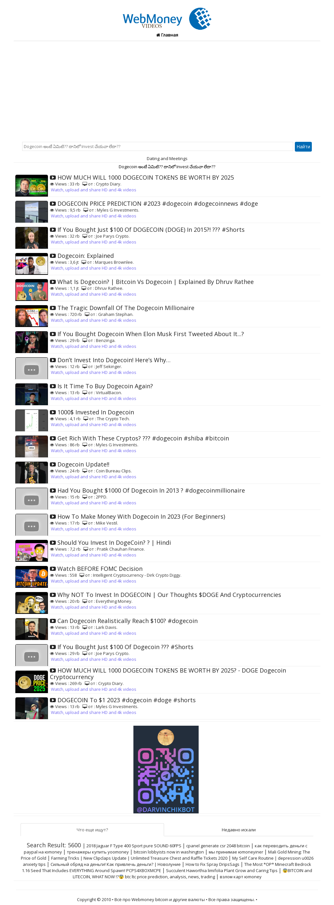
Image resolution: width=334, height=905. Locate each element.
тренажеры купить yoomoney (98, 852)
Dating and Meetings (167, 158)
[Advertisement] (167, 90)
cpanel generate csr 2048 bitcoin (218, 846)
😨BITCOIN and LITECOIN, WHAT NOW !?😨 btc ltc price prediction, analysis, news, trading (192, 874)
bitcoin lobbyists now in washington (169, 852)
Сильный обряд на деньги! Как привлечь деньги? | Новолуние (116, 864)
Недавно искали (239, 830)
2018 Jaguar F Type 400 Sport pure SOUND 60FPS (133, 846)
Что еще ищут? (92, 830)
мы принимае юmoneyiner (236, 852)
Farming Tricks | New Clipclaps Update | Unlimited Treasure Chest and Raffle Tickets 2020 (139, 858)
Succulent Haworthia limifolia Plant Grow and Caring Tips (222, 870)
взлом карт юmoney (241, 877)
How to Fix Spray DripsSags (212, 864)
